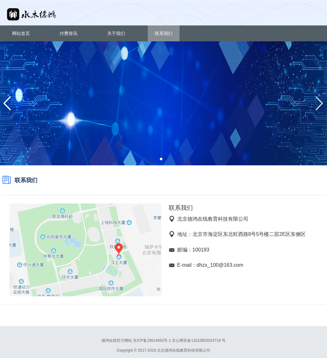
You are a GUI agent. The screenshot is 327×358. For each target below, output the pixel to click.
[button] (161, 159)
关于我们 (116, 33)
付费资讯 (68, 33)
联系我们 (164, 33)
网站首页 (21, 33)
